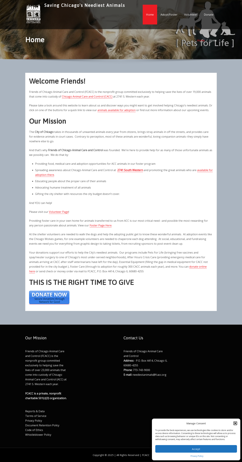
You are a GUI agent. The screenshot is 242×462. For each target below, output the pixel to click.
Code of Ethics (34, 430)
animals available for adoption (116, 110)
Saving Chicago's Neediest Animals (84, 5)
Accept (196, 449)
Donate (208, 14)
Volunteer (190, 14)
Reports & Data (35, 411)
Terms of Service (35, 416)
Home (150, 14)
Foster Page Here (101, 225)
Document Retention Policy (42, 425)
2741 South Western (130, 170)
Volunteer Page (59, 212)
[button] (235, 423)
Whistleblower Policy (38, 435)
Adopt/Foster (168, 14)
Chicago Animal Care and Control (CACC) (87, 96)
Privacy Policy (197, 456)
